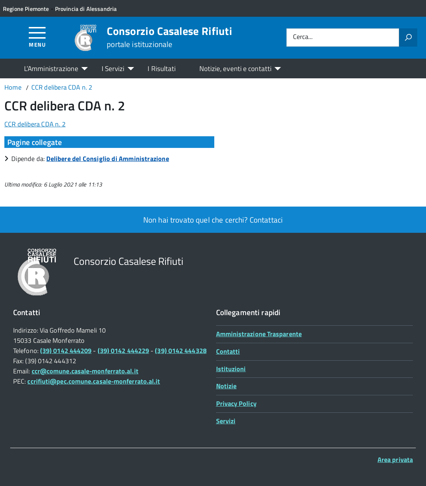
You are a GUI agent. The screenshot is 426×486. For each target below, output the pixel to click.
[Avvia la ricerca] (408, 37)
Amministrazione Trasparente (259, 334)
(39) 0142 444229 (123, 351)
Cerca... (303, 37)
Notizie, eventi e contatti (235, 68)
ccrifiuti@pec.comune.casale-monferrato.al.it (93, 381)
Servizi (226, 421)
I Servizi (113, 68)
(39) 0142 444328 (180, 351)
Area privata (395, 460)
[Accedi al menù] (37, 36)
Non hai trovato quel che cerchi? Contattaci (213, 220)
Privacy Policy (236, 403)
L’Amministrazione (51, 68)
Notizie (226, 386)
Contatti (228, 351)
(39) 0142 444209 (65, 351)
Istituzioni (231, 369)
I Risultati (162, 68)
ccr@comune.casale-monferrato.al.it (85, 371)
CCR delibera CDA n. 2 (35, 124)
